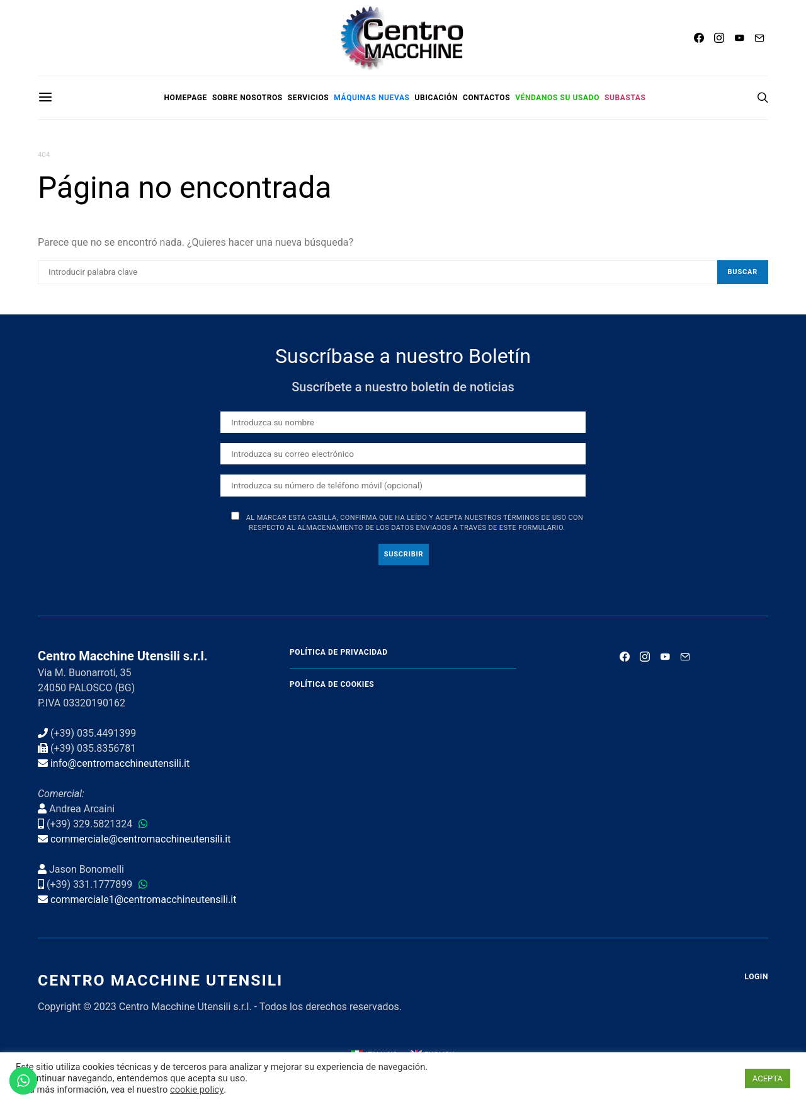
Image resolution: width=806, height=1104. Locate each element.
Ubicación (436, 97)
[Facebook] (699, 38)
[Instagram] (719, 38)
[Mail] (759, 38)
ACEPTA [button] (767, 1078)
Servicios (308, 97)
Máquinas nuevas (371, 97)
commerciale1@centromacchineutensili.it (143, 900)
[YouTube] (739, 38)
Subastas (624, 97)
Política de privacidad (339, 652)
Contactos (486, 97)
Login (756, 976)
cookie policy (197, 1089)
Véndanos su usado (557, 97)
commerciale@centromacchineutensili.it (140, 839)
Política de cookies (332, 684)
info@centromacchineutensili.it (120, 763)
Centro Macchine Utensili (160, 980)
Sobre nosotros (247, 97)
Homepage (185, 97)
